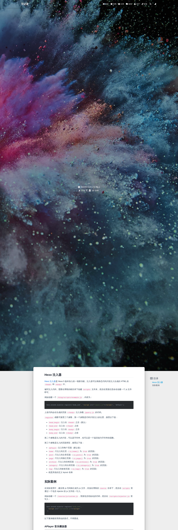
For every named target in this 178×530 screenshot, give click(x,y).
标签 (129, 4)
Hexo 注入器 (50, 381)
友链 (144, 4)
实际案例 (156, 385)
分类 (121, 4)
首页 (106, 4)
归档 (113, 4)
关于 (137, 4)
